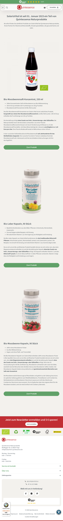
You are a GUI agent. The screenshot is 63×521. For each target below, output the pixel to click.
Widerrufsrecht (50, 514)
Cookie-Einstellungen (31, 517)
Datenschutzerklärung (26, 514)
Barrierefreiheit (39, 514)
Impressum (14, 514)
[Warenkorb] (44, 7)
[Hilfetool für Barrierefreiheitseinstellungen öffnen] (59, 512)
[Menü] (4, 7)
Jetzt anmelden (31, 424)
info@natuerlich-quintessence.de (12, 450)
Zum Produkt (31, 147)
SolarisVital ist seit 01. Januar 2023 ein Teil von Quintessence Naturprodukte (31, 17)
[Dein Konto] (54, 7)
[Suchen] (7, 7)
